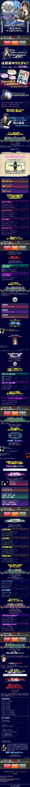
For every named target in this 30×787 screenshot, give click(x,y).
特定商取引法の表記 (9, 771)
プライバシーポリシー (21, 771)
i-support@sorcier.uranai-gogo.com (10, 779)
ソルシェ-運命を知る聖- (15, 785)
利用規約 (15, 773)
